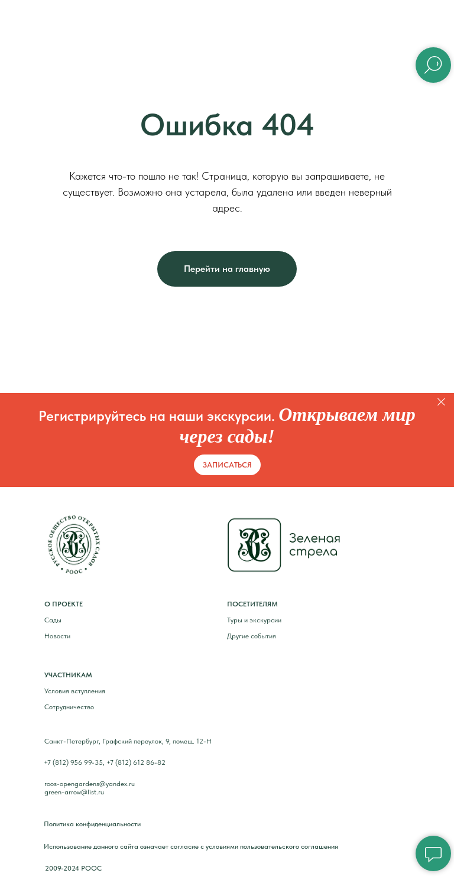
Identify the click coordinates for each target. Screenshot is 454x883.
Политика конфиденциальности (92, 824)
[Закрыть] (441, 401)
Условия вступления (74, 691)
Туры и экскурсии (254, 620)
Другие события (251, 636)
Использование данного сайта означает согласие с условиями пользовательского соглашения (191, 846)
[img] (73, 544)
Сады (52, 620)
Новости (57, 636)
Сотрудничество (69, 707)
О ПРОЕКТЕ (63, 604)
